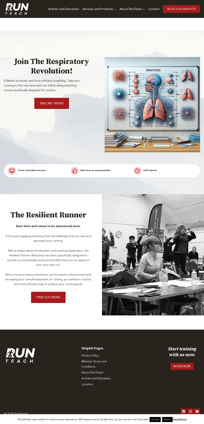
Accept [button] (155, 419)
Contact (154, 9)
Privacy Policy (90, 355)
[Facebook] (184, 411)
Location (87, 384)
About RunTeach (92, 372)
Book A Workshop (181, 9)
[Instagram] (190, 411)
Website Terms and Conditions (93, 363)
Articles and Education (63, 9)
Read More (180, 419)
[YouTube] (197, 411)
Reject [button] (167, 419)
